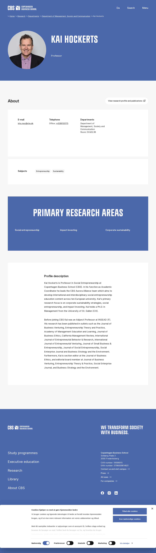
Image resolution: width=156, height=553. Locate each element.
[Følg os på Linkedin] (116, 493)
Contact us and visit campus (113, 469)
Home (12, 16)
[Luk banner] (152, 514)
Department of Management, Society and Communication (66, 16)
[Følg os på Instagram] (109, 493)
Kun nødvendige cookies (130, 524)
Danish (116, 8)
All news (104, 477)
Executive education (23, 461)
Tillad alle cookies (130, 516)
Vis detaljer (125, 548)
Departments (33, 16)
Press (103, 473)
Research (21, 16)
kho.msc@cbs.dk (25, 123)
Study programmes (23, 453)
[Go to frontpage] (22, 8)
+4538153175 (62, 123)
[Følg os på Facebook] (102, 493)
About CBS (16, 488)
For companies (107, 481)
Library (13, 479)
